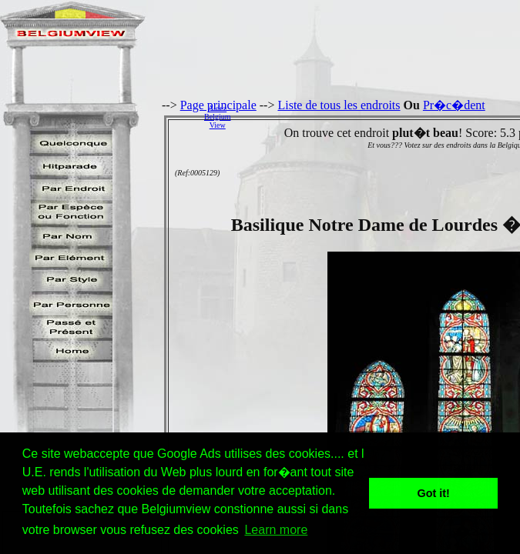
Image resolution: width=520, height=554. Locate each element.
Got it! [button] (434, 493)
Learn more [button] (275, 529)
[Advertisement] (379, 116)
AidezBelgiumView (217, 116)
